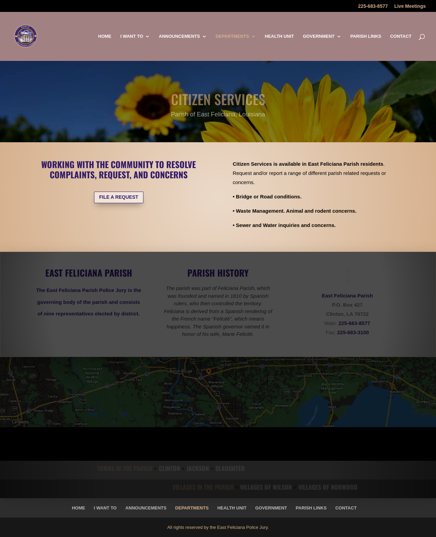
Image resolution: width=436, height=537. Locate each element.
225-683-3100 (353, 332)
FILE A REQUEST (118, 197)
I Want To (131, 36)
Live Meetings (410, 6)
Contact (400, 36)
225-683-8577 (373, 6)
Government (318, 36)
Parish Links (365, 36)
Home (104, 36)
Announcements (179, 36)
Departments (232, 36)
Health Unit (279, 36)
